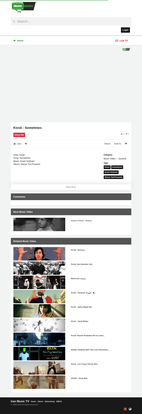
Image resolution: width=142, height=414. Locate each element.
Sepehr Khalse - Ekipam (81, 221)
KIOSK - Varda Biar (79, 378)
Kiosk (107, 167)
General (122, 158)
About (40, 401)
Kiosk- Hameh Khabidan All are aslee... (88, 335)
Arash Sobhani (111, 172)
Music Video (110, 158)
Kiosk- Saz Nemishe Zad (81, 264)
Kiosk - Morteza (78, 250)
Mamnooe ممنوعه (78, 278)
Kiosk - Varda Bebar (79, 321)
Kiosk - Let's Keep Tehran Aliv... (85, 364)
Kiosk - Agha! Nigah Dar (81, 307)
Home (18, 40)
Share (107, 143)
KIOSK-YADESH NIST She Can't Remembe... (90, 350)
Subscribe (19, 135)
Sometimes (117, 167)
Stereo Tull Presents (113, 177)
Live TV (122, 40)
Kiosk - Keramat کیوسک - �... (83, 293)
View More (71, 187)
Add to (117, 143)
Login (125, 30)
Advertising (50, 401)
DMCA (59, 401)
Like (17, 143)
